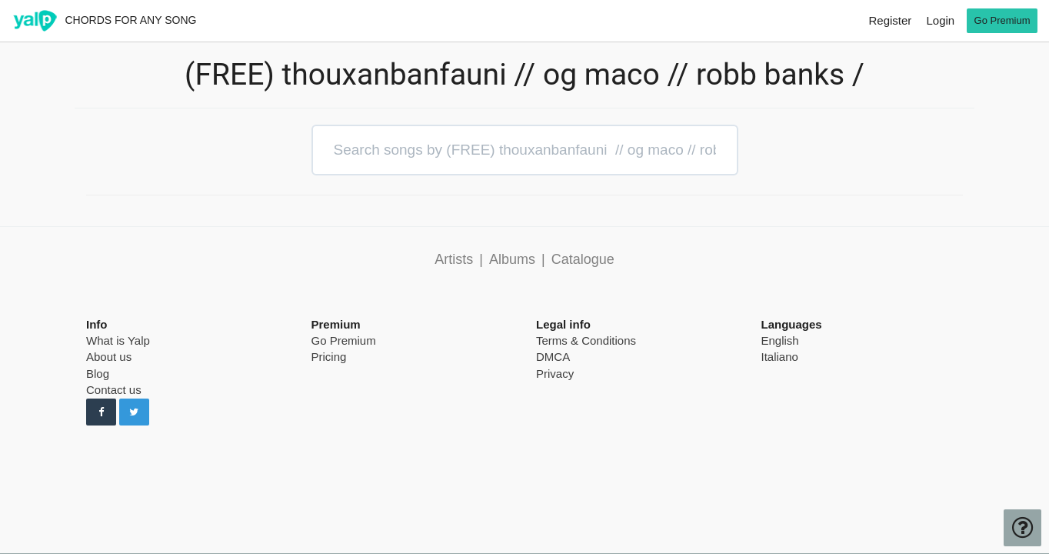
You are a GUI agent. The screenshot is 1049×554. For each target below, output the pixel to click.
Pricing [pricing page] (329, 356)
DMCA (553, 356)
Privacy (555, 373)
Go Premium (343, 340)
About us (109, 356)
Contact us (114, 389)
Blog (97, 373)
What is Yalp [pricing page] (118, 340)
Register (889, 20)
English (780, 340)
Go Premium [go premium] (1002, 20)
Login (940, 20)
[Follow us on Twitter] (134, 412)
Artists (454, 259)
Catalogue (582, 259)
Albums (512, 259)
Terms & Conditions (586, 340)
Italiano (779, 356)
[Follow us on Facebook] (101, 412)
